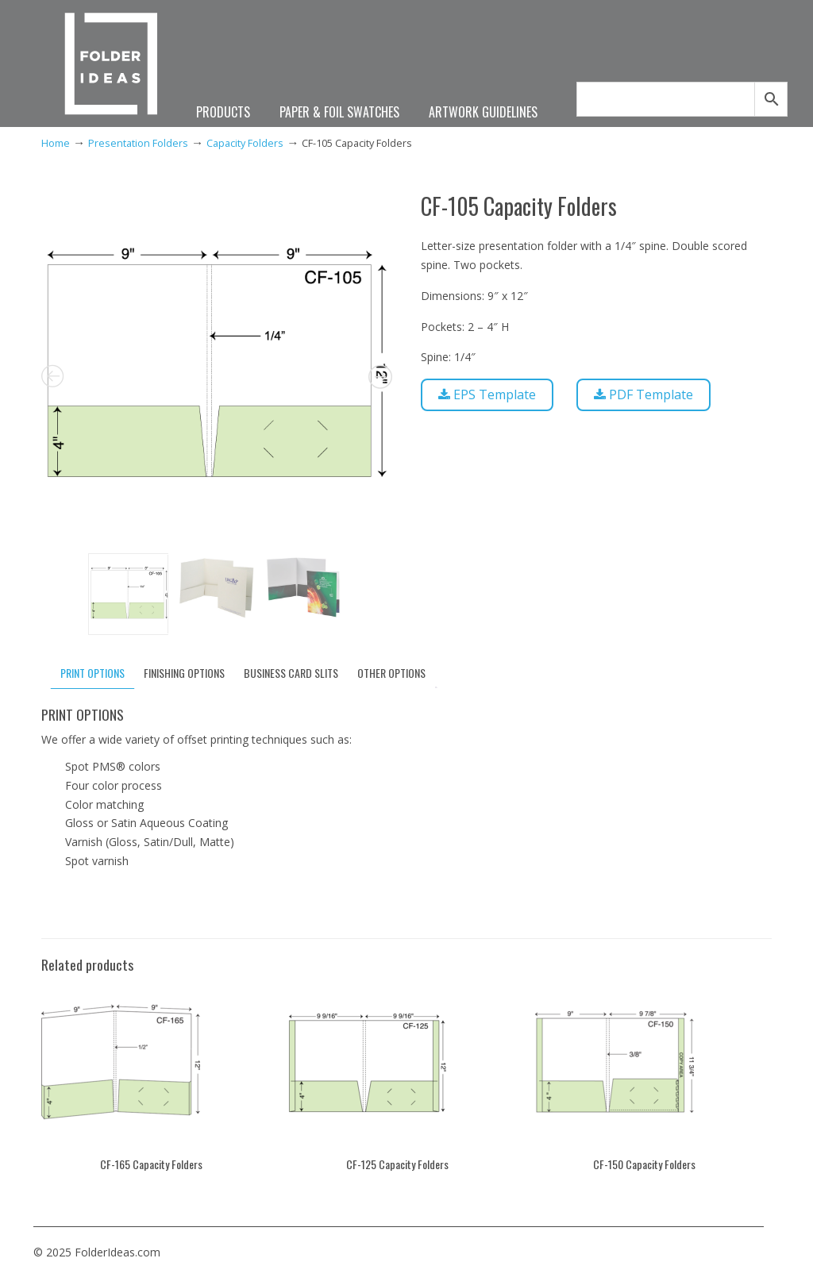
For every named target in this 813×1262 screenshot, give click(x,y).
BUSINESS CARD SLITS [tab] (291, 672)
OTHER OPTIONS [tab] (391, 672)
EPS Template (487, 394)
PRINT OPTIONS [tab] (92, 672)
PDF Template (643, 394)
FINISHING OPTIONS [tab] (184, 672)
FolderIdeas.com (111, 65)
